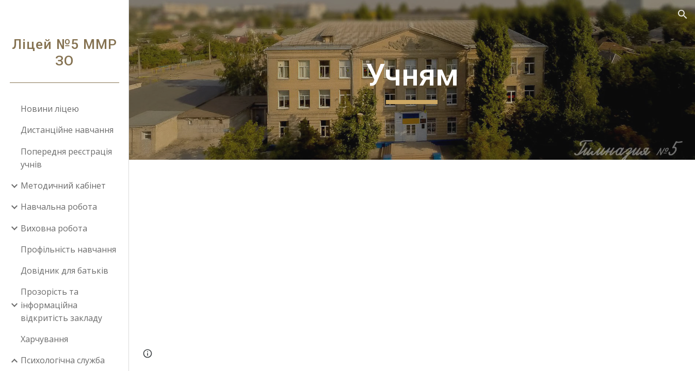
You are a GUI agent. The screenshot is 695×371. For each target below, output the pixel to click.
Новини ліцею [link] (50, 108)
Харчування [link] (44, 339)
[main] (411, 80)
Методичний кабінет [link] (63, 185)
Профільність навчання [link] (68, 249)
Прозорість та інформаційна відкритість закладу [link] (61, 305)
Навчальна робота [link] (59, 206)
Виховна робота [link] (54, 228)
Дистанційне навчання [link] (67, 130)
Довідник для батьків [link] (64, 270)
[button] (682, 14)
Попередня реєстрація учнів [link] (66, 158)
